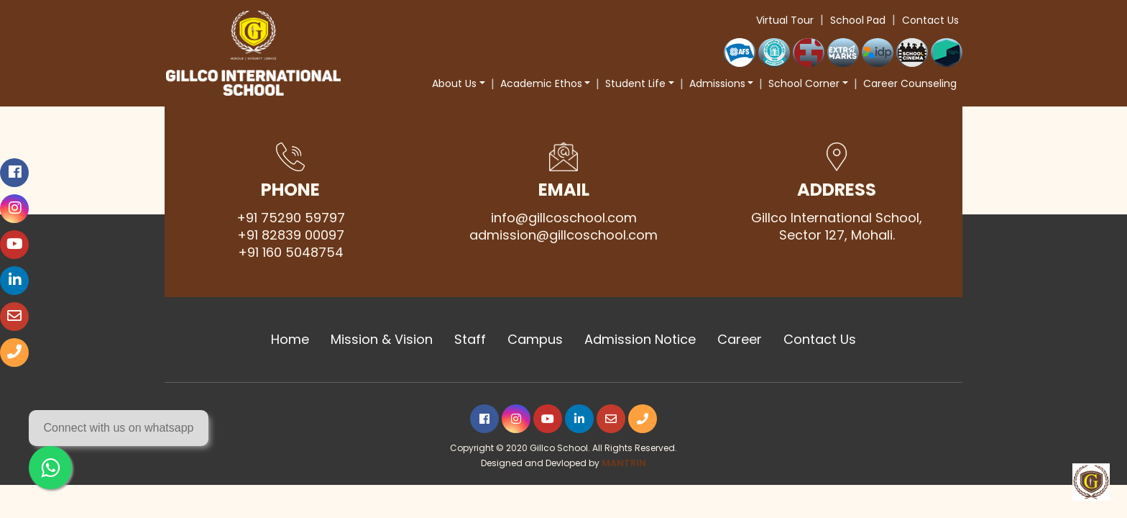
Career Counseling (910, 83)
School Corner (804, 83)
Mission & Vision (382, 339)
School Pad (858, 20)
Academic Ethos (541, 83)
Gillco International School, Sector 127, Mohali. (836, 226)
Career (739, 339)
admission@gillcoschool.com (563, 235)
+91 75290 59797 (290, 218)
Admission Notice (640, 339)
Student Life (635, 83)
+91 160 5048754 (291, 252)
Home (290, 339)
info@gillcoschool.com (564, 218)
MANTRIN (624, 463)
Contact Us (930, 20)
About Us (454, 83)
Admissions (717, 83)
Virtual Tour (785, 20)
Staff (470, 339)
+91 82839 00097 (290, 235)
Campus (535, 339)
